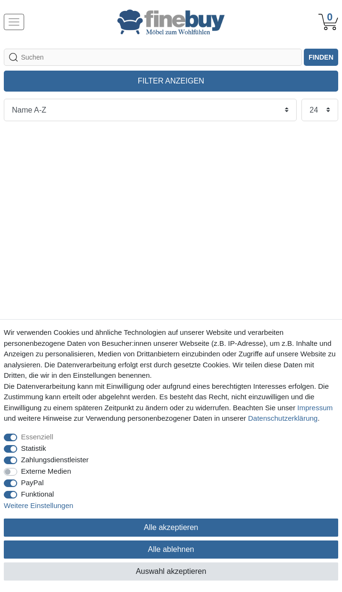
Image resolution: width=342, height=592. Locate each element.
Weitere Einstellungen (38, 505)
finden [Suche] (321, 57)
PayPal (32, 482)
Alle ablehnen (171, 549)
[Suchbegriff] (153, 57)
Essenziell (37, 437)
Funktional (37, 494)
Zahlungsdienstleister (55, 460)
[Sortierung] (150, 110)
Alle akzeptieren (171, 527)
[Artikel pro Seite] (319, 110)
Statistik (33, 448)
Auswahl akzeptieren (171, 571)
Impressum (314, 408)
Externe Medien (46, 471)
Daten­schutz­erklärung (283, 418)
